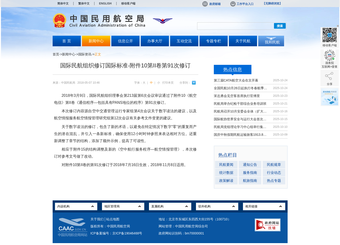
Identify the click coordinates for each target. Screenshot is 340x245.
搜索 (280, 26)
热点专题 (274, 181)
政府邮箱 (211, 4)
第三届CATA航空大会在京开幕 (236, 80)
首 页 (66, 41)
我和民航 (272, 42)
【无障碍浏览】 (272, 3)
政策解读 (226, 181)
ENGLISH (105, 3)
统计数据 (226, 173)
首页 (56, 54)
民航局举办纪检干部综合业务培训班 (240, 103)
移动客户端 (128, 3)
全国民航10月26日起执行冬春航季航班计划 (241, 88)
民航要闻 (226, 165)
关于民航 (242, 41)
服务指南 (250, 173)
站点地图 (112, 219)
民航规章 (274, 165)
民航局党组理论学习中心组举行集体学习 (241, 127)
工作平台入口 (242, 4)
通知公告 (250, 165)
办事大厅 (154, 41)
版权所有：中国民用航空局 (110, 226)
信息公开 (125, 41)
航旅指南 (250, 181)
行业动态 (274, 173)
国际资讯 (84, 54)
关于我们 (97, 219)
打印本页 (168, 82)
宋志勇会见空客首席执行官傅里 (237, 96)
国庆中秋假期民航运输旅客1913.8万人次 (241, 134)
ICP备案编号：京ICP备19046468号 (116, 233)
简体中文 (63, 3)
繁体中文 (84, 3)
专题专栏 (213, 41)
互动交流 (184, 41)
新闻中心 (96, 41)
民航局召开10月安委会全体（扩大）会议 (241, 111)
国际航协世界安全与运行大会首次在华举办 (241, 119)
